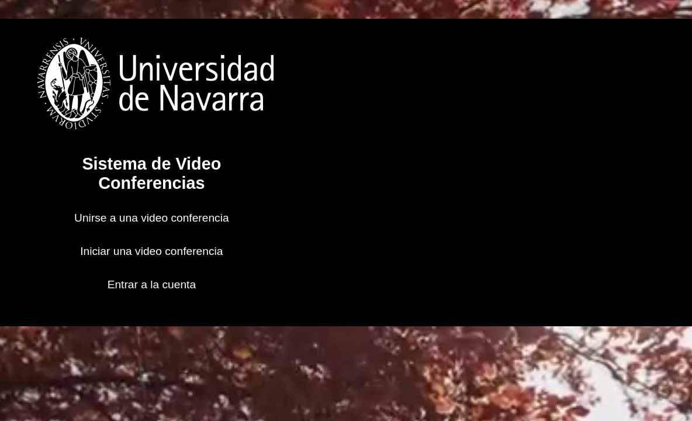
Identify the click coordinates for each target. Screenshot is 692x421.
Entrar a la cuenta (152, 284)
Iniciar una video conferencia (151, 251)
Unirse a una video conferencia (151, 218)
